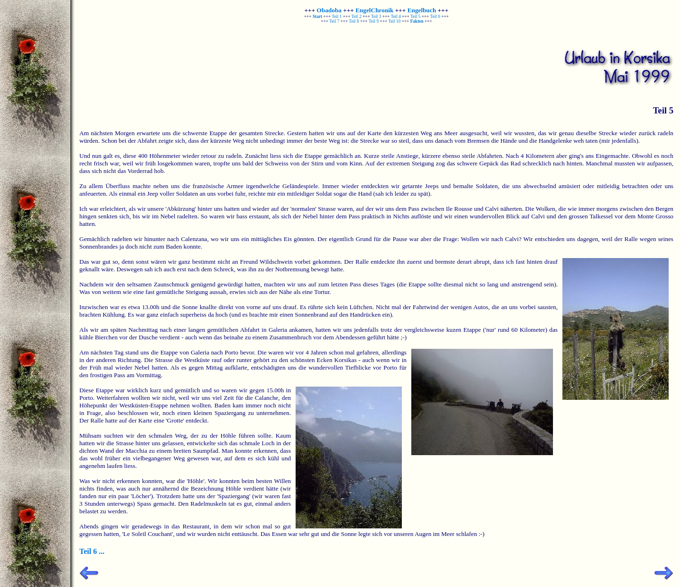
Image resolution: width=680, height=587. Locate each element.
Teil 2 (356, 16)
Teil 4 (395, 16)
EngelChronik (375, 10)
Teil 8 (354, 21)
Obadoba (329, 10)
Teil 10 (394, 21)
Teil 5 (415, 16)
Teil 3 (376, 16)
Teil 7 (334, 21)
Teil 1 (336, 16)
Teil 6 (435, 16)
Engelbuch (422, 10)
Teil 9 (374, 21)
